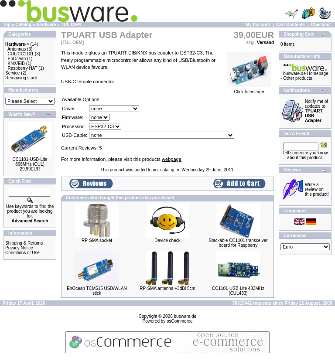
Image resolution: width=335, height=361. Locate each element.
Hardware (46, 24)
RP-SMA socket (97, 240)
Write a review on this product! (316, 189)
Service (12, 73)
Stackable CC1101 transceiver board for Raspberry (238, 243)
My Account (258, 24)
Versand (265, 42)
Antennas (16, 49)
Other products (297, 78)
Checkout (321, 24)
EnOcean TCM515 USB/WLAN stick (97, 291)
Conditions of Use (22, 252)
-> (17, 44)
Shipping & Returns (24, 243)
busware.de (185, 316)
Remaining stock (21, 77)
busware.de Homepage (305, 73)
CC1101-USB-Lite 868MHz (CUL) (29, 162)
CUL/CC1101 (21, 53)
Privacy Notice (19, 247)
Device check (167, 240)
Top (7, 24)
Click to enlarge (249, 89)
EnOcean (17, 58)
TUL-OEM (71, 24)
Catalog (23, 24)
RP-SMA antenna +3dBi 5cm (167, 288)
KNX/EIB (16, 63)
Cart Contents (290, 24)
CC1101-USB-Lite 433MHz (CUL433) (238, 291)
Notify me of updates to (316, 111)
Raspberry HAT (23, 68)
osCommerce (179, 321)
